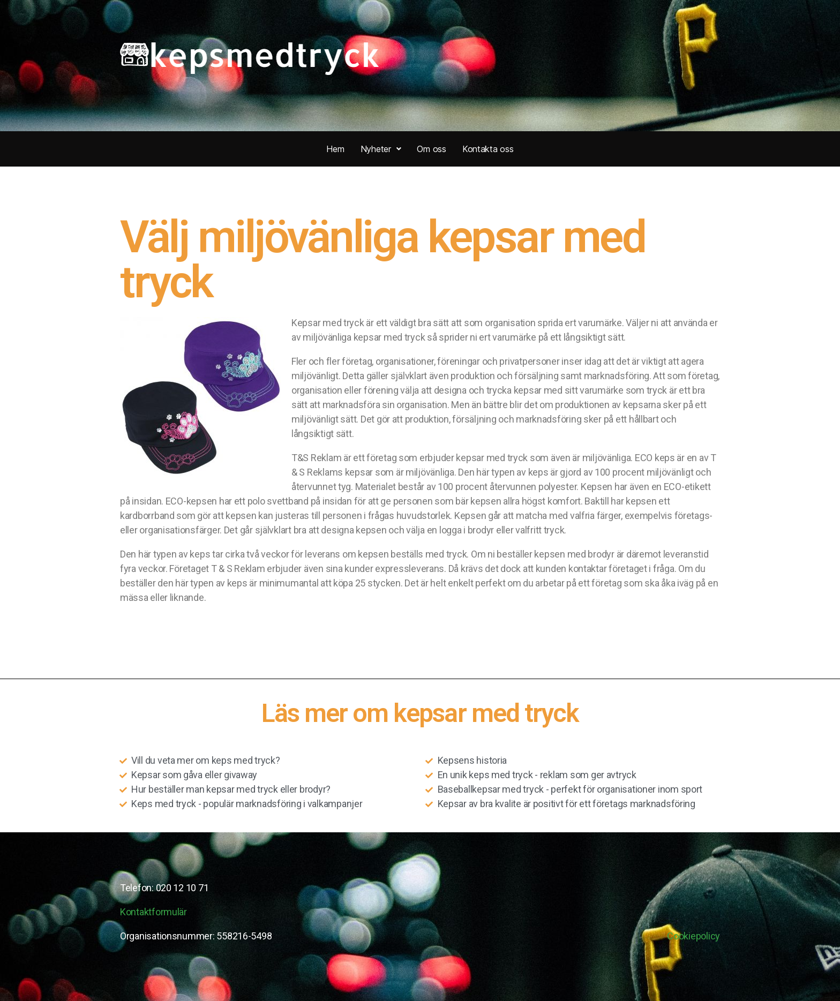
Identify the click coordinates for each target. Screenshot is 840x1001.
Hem (335, 149)
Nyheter (381, 149)
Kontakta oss (488, 149)
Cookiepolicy (693, 936)
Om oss (431, 149)
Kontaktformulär (153, 911)
